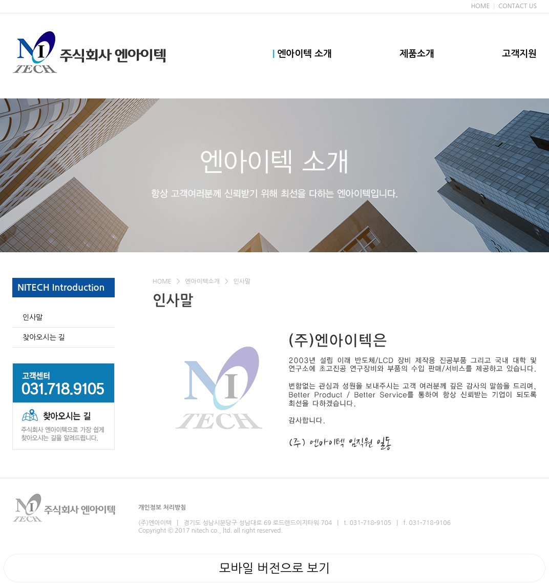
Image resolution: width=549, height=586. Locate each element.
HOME (480, 6)
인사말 (33, 317)
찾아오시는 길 (44, 337)
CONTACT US (517, 6)
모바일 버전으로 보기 (274, 568)
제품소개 (416, 53)
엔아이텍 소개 (302, 53)
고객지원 (519, 53)
